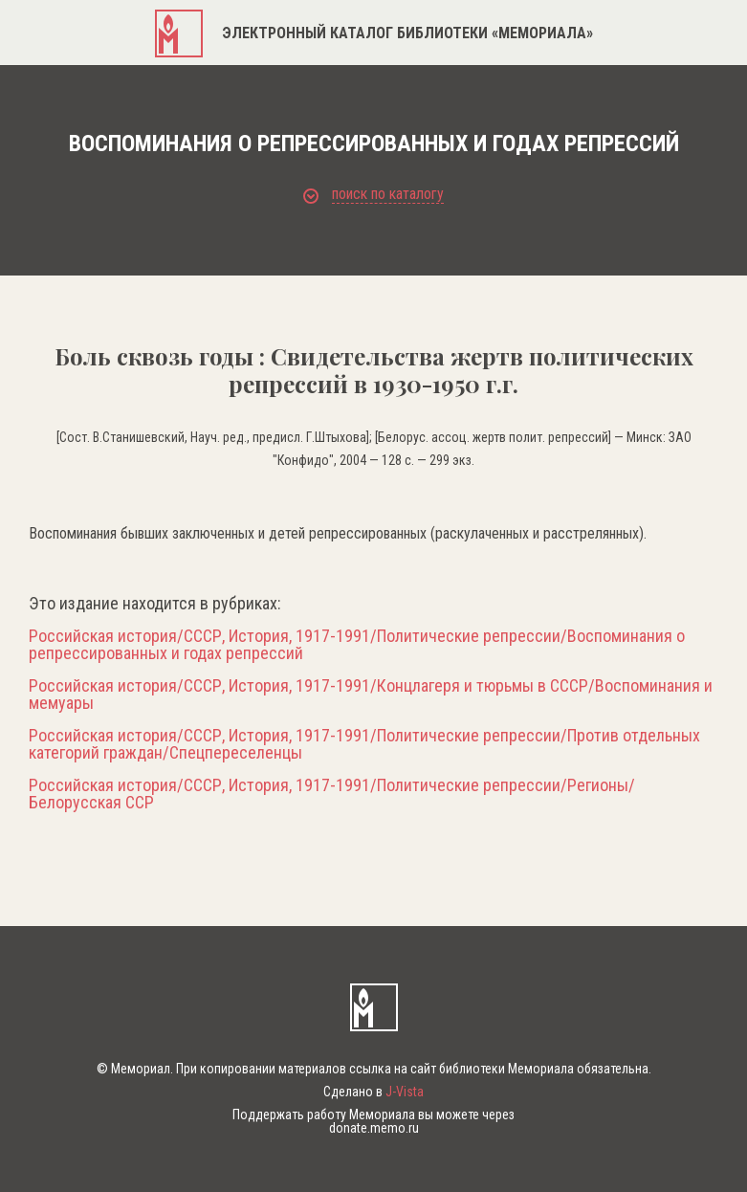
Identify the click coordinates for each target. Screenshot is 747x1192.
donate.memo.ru (374, 1128)
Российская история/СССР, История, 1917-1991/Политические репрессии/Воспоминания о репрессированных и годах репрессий (357, 645)
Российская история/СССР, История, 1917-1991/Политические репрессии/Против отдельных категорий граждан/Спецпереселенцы (364, 744)
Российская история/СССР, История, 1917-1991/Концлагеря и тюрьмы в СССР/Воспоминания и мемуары (371, 694)
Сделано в (373, 1091)
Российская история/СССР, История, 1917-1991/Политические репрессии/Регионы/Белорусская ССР (332, 794)
